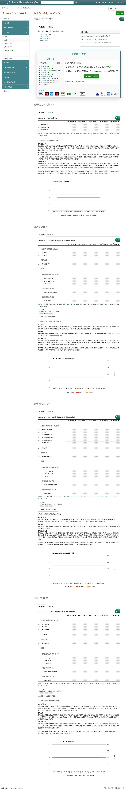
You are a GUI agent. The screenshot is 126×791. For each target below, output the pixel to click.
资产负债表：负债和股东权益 (50, 70)
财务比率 (6, 33)
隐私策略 (117, 788)
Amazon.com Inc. (15, 8)
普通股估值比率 (46, 76)
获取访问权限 (101, 2)
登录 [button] (111, 2)
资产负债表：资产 (47, 68)
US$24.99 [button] (120, 13)
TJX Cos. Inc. (47, 284)
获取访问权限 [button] (91, 76)
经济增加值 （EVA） (10, 72)
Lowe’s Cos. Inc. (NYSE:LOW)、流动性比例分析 (96, 43)
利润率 (5, 37)
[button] (108, 67)
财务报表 (6, 23)
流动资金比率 (44, 36)
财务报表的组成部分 (10, 82)
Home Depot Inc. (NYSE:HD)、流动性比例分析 (95, 36)
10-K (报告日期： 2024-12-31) (69, 133)
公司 (6, 8)
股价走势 (6, 91)
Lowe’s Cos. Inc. (49, 281)
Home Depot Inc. (49, 278)
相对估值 (6, 63)
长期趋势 (6, 77)
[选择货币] (116, 8)
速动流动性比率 (45, 38)
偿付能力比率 (7, 43)
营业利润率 (49, 83)
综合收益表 (45, 66)
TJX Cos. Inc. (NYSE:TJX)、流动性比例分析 (94, 39)
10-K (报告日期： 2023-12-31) (86, 133)
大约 (105, 788)
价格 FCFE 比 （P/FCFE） (49, 78)
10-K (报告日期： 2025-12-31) (52, 133)
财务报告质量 (8, 87)
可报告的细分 (7, 58)
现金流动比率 (44, 41)
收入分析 (44, 85)
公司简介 (6, 19)
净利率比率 (49, 80)
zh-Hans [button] (119, 2)
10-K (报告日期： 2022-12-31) (103, 133)
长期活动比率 (8, 50)
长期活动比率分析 (47, 74)
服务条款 (110, 788)
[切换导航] (3, 2)
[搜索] (57, 2)
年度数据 (42, 27)
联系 (123, 788)
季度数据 (50, 27)
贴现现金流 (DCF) (9, 67)
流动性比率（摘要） (46, 34)
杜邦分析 (6, 54)
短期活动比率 (7, 47)
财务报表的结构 (8, 28)
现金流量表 (45, 72)
